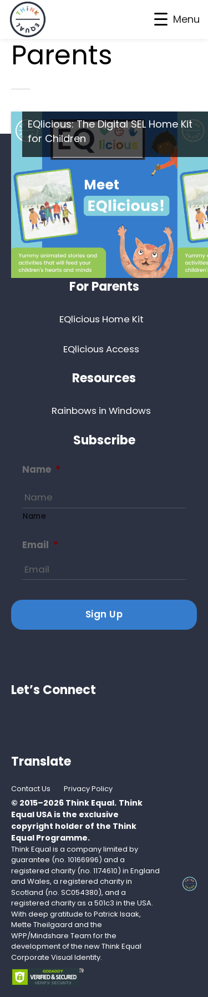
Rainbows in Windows (101, 410)
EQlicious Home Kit (101, 319)
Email (40, 545)
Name (41, 470)
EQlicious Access (101, 349)
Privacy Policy (88, 788)
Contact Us (30, 788)
